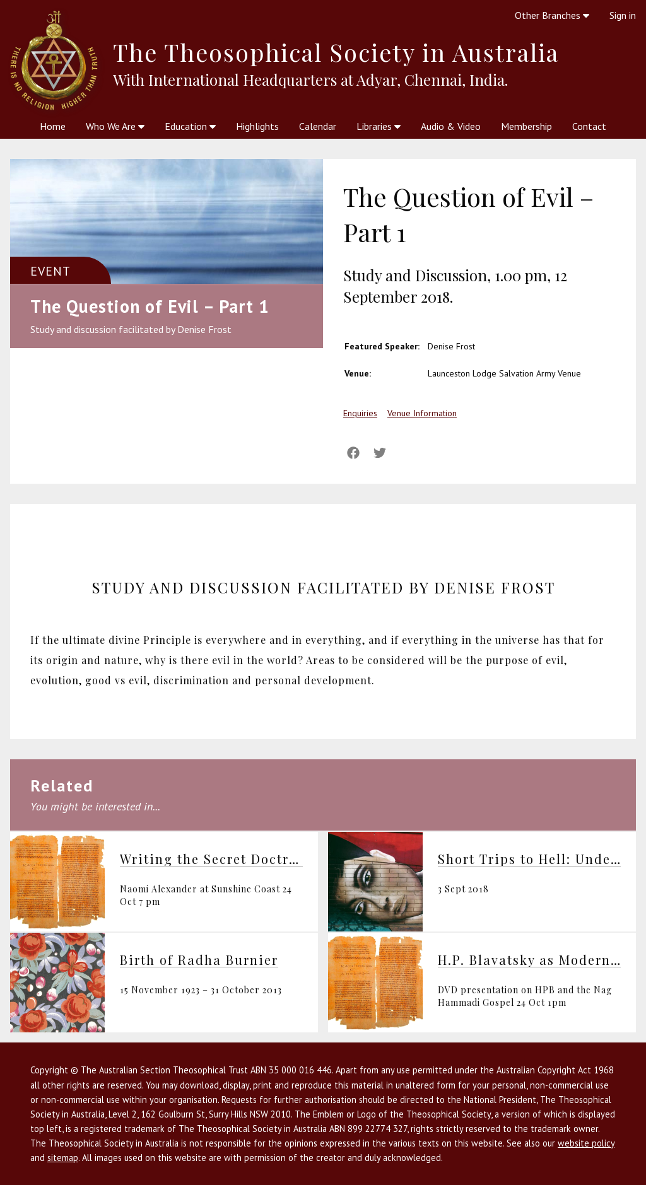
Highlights (257, 126)
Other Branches (552, 15)
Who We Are (115, 126)
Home (53, 126)
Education (190, 126)
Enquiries (360, 413)
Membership (526, 126)
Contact (589, 126)
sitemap (62, 1158)
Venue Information (422, 413)
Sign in (622, 15)
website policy (586, 1143)
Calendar (317, 126)
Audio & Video (451, 126)
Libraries (378, 126)
